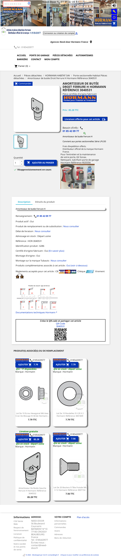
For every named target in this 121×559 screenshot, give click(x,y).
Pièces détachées (63, 55)
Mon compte (51, 59)
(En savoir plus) (56, 250)
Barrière (22, 59)
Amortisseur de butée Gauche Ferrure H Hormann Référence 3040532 (32, 491)
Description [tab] (24, 201)
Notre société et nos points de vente (20, 547)
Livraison (18, 534)
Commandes (60, 527)
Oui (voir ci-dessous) (76, 265)
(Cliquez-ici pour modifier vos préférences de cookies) (79, 555)
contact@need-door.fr (39, 546)
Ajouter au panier (40, 163)
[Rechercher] (16, 4)
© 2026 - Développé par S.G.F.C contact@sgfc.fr (40, 555)
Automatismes (84, 55)
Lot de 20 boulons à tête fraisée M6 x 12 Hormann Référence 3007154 (69, 488)
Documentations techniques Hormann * (36, 312)
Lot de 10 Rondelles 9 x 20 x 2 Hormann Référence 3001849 (70, 414)
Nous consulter (71, 226)
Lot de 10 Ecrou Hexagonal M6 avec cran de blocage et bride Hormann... (32, 414)
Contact (36, 59)
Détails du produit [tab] (45, 201)
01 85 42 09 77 (70, 2)
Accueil (21, 55)
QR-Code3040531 (60, 325)
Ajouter (28, 365)
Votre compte (62, 516)
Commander (23, 83)
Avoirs (57, 530)
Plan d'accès (83, 517)
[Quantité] (17, 163)
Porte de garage (39, 55)
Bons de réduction (62, 538)
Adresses (58, 534)
